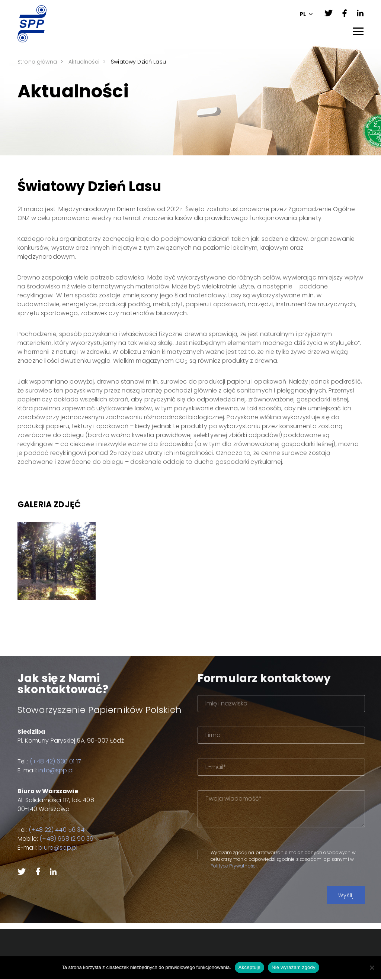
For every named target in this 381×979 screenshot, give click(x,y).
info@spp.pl (50, 770)
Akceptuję (249, 967)
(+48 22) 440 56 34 (51, 829)
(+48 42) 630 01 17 (49, 761)
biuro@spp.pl (51, 847)
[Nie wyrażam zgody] (371, 967)
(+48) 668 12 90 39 (60, 838)
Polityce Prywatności (251, 866)
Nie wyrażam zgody (294, 967)
